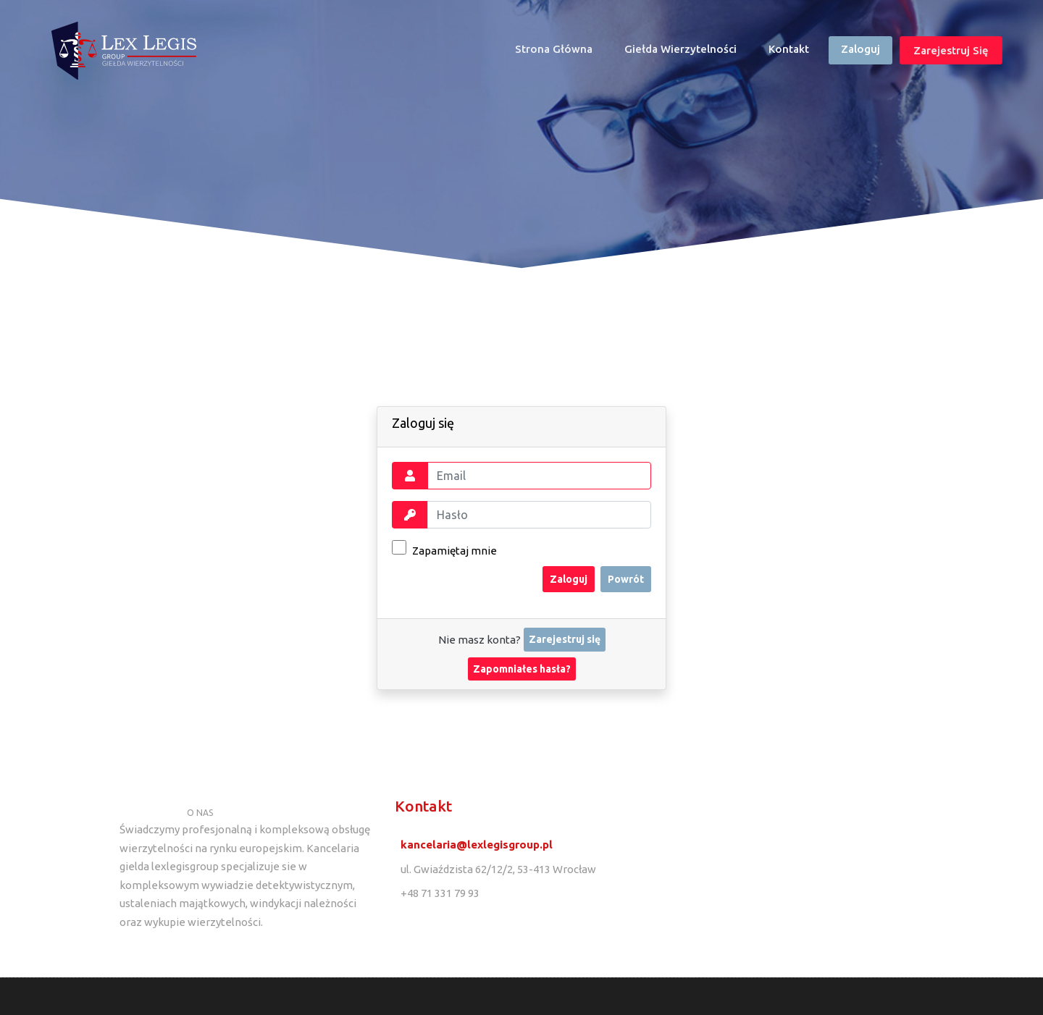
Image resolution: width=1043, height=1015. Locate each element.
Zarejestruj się (951, 50)
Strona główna (560, 52)
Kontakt (788, 49)
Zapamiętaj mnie (444, 548)
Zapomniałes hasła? (522, 669)
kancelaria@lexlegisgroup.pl (477, 844)
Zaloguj (860, 49)
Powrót (626, 579)
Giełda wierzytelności (680, 49)
